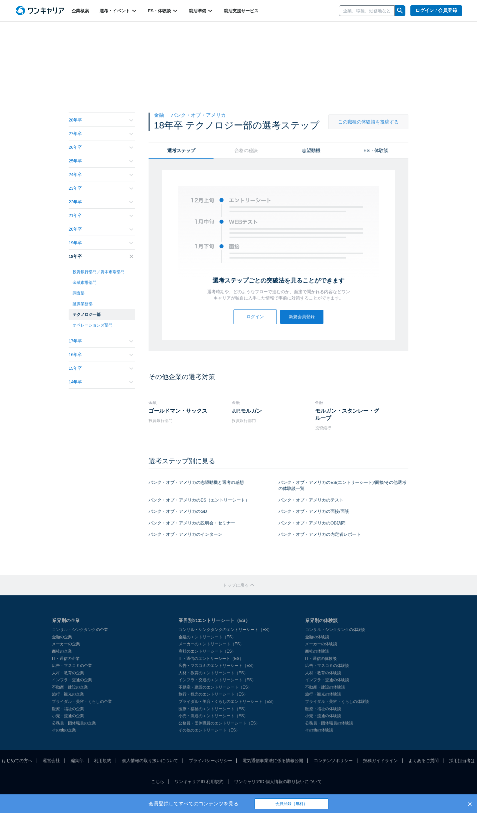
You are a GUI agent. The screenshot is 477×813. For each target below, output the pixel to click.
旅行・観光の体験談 (323, 694)
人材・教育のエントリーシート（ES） (213, 673)
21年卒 (101, 215)
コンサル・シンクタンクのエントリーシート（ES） (225, 629)
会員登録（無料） (291, 803)
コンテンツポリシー (333, 760)
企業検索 (80, 10)
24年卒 (101, 174)
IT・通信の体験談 (321, 658)
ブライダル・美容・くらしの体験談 (337, 701)
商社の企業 (62, 651)
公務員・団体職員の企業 (74, 723)
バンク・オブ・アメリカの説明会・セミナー (192, 522)
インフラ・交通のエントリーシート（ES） (217, 680)
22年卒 (101, 201)
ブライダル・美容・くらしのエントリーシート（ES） (227, 701)
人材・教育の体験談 (323, 673)
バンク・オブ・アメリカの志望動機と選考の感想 (196, 482)
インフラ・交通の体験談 (327, 680)
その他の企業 (64, 730)
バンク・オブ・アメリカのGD (178, 511)
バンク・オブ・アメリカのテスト (310, 500)
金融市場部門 (85, 282)
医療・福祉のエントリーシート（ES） (213, 709)
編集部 (77, 760)
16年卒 (101, 354)
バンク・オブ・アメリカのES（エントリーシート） (199, 500)
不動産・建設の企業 (70, 687)
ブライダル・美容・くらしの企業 (82, 701)
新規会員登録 (302, 316)
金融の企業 (62, 637)
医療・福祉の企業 (68, 709)
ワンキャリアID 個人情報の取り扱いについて (278, 781)
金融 (159, 115)
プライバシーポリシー (210, 760)
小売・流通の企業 (68, 715)
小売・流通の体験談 (323, 715)
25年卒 (101, 160)
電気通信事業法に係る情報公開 (272, 760)
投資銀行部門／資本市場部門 (99, 272)
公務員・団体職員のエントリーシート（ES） (219, 723)
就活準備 (201, 10)
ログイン (255, 316)
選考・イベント (118, 10)
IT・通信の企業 (66, 658)
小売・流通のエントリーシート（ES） (213, 715)
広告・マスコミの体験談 (327, 665)
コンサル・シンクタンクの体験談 (335, 629)
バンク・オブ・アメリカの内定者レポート (319, 534)
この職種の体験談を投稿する (368, 121)
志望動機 (311, 150)
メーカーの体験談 (321, 644)
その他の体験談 (319, 730)
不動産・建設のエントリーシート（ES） (215, 687)
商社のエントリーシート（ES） (207, 651)
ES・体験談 (163, 10)
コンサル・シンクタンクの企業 (80, 629)
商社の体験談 (317, 651)
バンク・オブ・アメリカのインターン (185, 534)
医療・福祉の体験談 (323, 709)
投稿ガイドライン (380, 760)
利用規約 (102, 760)
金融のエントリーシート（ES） (207, 637)
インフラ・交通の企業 (72, 680)
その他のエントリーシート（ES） (209, 730)
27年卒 (101, 133)
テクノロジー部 (87, 314)
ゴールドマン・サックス (178, 411)
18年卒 (101, 256)
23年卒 (101, 188)
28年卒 (101, 119)
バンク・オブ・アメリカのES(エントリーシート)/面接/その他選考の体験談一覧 (342, 485)
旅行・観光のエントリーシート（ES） (213, 694)
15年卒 (101, 368)
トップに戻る (238, 585)
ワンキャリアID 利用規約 (199, 781)
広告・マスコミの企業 (72, 665)
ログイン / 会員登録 (436, 10)
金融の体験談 (317, 637)
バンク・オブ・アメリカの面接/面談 (313, 511)
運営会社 (51, 760)
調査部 (79, 293)
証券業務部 (83, 304)
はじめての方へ (17, 760)
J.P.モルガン (247, 411)
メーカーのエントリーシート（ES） (211, 644)
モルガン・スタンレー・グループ (347, 414)
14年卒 (101, 381)
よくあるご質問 (423, 760)
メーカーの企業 (66, 644)
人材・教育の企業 (68, 673)
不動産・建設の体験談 (325, 687)
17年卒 (101, 340)
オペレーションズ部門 (93, 325)
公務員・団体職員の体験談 (329, 723)
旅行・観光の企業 (68, 694)
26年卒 (101, 147)
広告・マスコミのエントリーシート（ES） (217, 665)
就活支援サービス (241, 10)
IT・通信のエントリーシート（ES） (211, 658)
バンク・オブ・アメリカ (198, 115)
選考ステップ (181, 150)
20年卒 (101, 229)
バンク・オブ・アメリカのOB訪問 (311, 522)
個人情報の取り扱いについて (150, 760)
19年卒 (101, 242)
